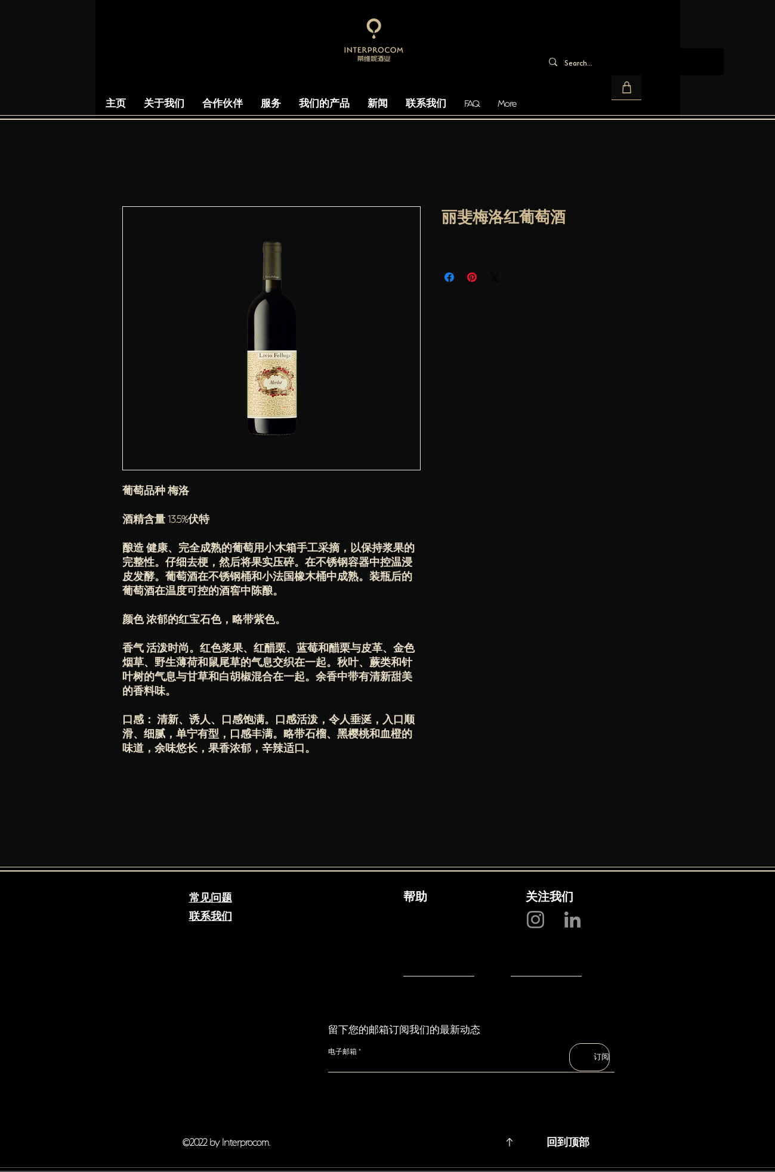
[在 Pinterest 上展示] (472, 277)
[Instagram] (535, 919)
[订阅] (589, 1057)
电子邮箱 (342, 1051)
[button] (626, 87)
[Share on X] (494, 277)
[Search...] (631, 61)
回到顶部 (567, 1141)
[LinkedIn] (572, 919)
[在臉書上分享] (449, 277)
